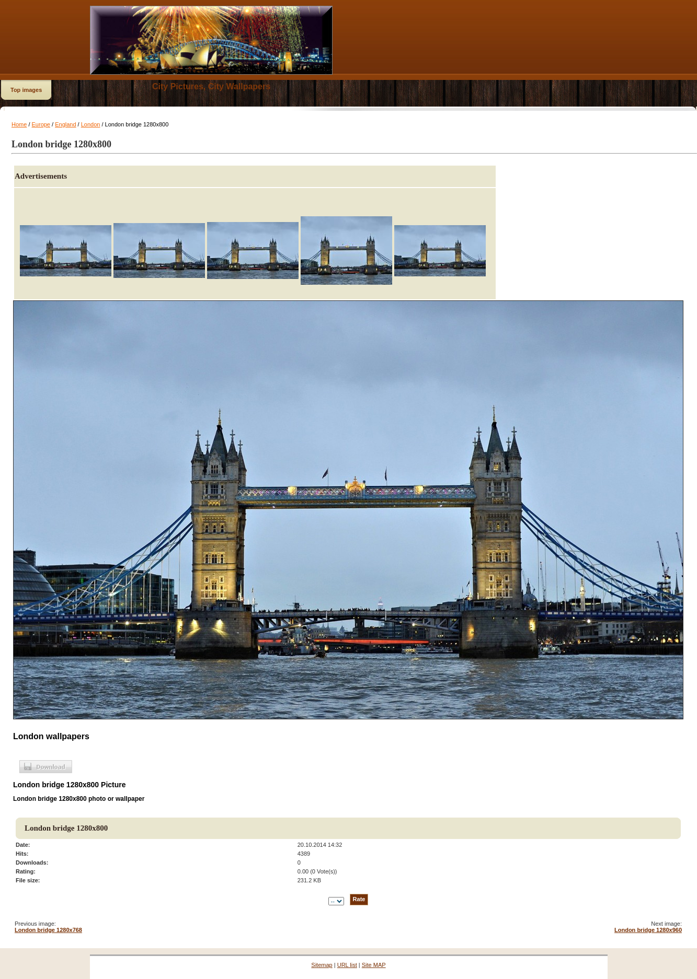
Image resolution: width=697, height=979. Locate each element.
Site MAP (374, 965)
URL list (347, 965)
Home (19, 124)
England (65, 124)
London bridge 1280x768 (48, 930)
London (90, 124)
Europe (41, 124)
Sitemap (321, 965)
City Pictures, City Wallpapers (211, 86)
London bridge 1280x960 (648, 930)
